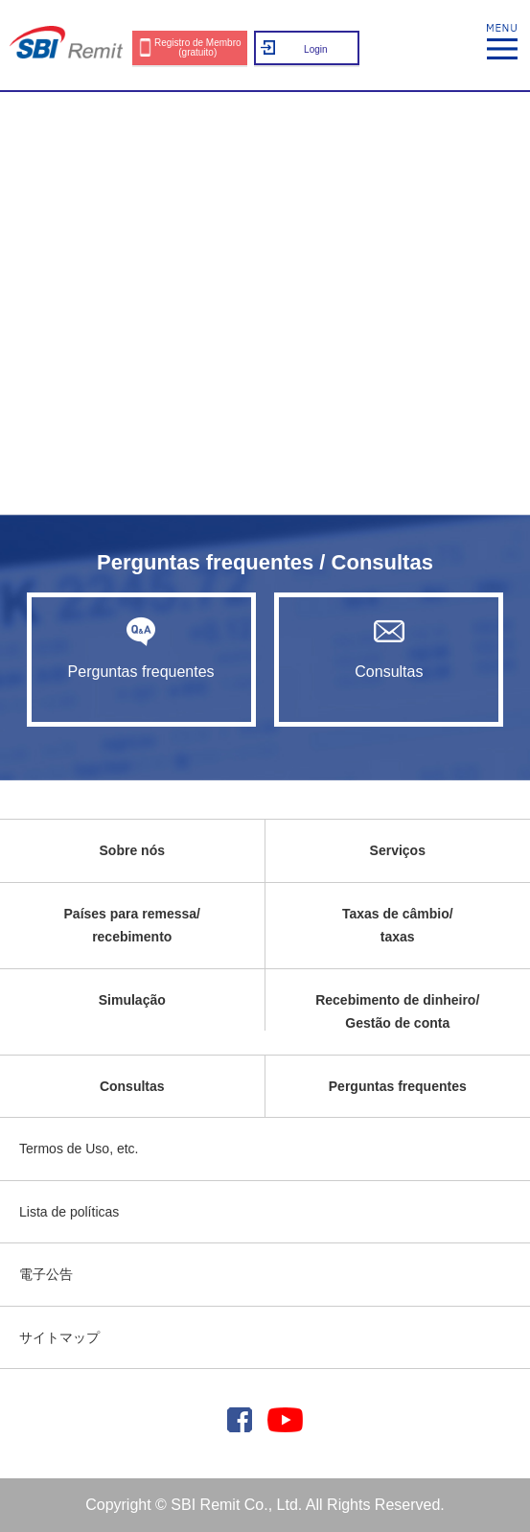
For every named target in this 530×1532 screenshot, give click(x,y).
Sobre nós (132, 850)
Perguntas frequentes (141, 648)
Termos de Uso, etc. (79, 1148)
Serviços (398, 850)
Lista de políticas (69, 1211)
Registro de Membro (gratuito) (198, 47)
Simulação (132, 1000)
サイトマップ (59, 1337)
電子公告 (46, 1274)
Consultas (388, 648)
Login (315, 49)
